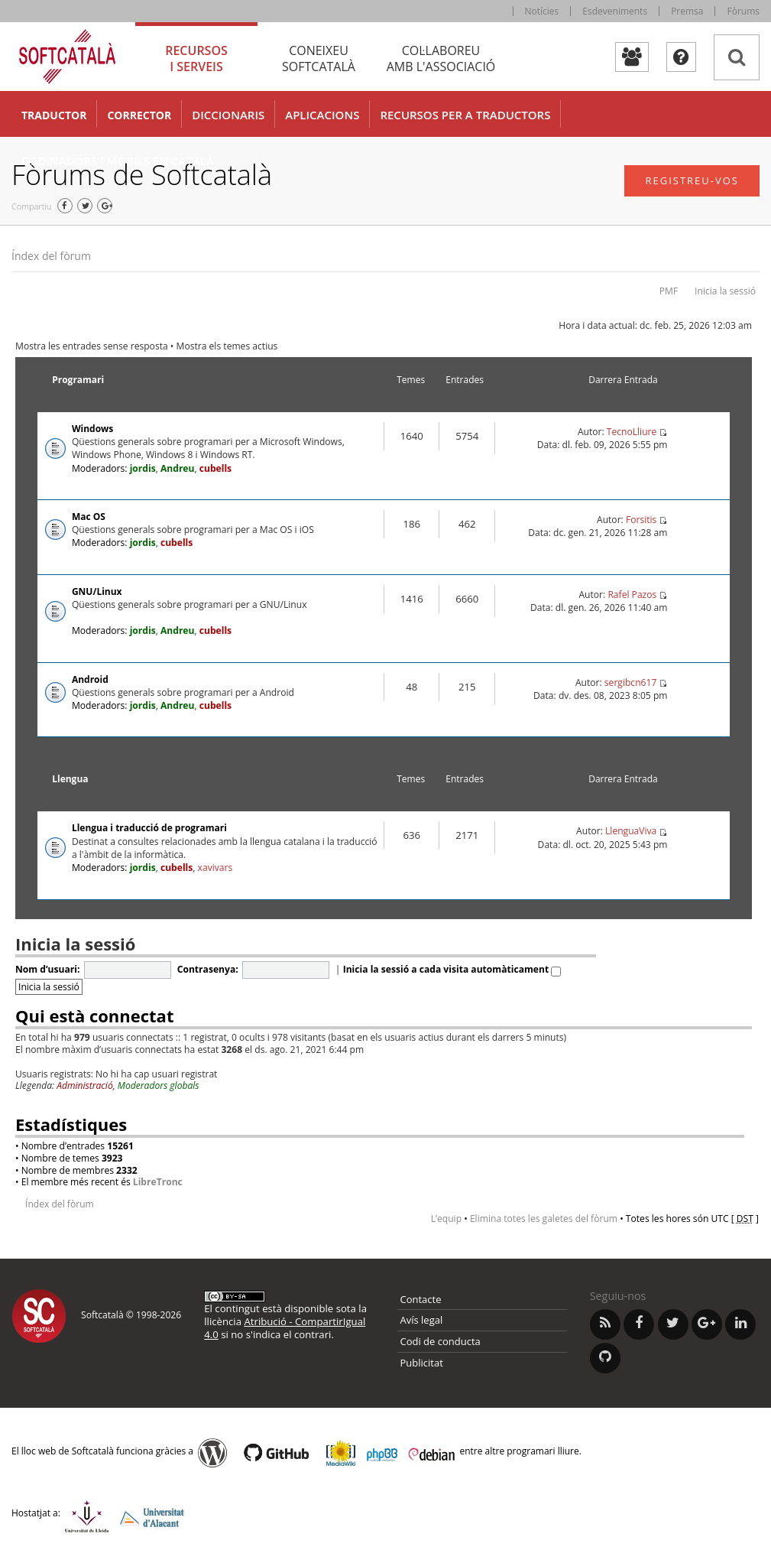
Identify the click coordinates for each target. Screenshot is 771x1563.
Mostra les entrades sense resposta (91, 346)
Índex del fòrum (51, 256)
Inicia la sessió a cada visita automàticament (452, 969)
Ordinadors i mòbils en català (117, 160)
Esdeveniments (614, 11)
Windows (92, 428)
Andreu (177, 468)
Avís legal (421, 1320)
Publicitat (421, 1363)
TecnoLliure (632, 431)
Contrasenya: (207, 969)
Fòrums (743, 11)
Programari (78, 379)
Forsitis (641, 519)
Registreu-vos (692, 180)
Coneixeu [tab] (319, 58)
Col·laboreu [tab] (441, 58)
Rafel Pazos (631, 594)
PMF (668, 290)
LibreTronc (158, 1181)
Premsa (687, 11)
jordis (143, 468)
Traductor (53, 115)
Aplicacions (322, 114)
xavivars (215, 867)
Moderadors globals (158, 1085)
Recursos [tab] (196, 58)
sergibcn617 (630, 682)
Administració (85, 1085)
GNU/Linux (97, 591)
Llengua (70, 778)
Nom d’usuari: (47, 969)
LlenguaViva (630, 830)
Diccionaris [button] (228, 114)
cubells (215, 468)
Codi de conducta (440, 1341)
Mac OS (88, 516)
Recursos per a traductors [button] (465, 114)
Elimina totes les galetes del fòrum (543, 1218)
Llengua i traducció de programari (149, 827)
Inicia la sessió (725, 290)
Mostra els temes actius (227, 346)
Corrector (139, 115)
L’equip (446, 1218)
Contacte (421, 1299)
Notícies (542, 11)
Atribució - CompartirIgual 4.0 (284, 1327)
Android (90, 679)
